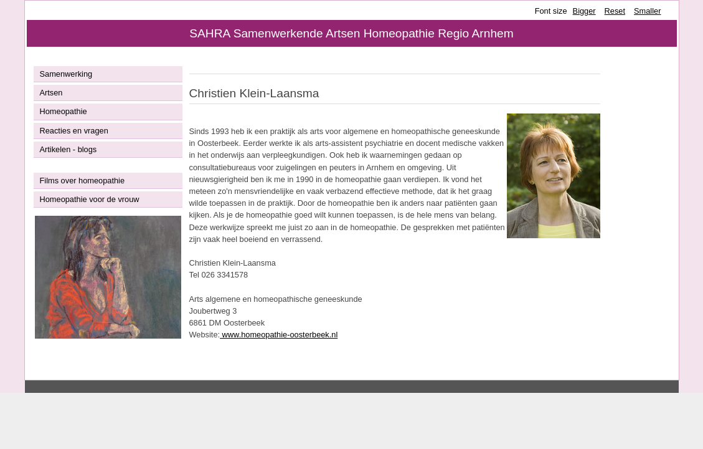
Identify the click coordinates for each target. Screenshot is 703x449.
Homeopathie (63, 111)
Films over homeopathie (82, 180)
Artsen (51, 92)
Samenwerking (66, 74)
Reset (615, 11)
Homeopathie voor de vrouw (89, 199)
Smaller (647, 11)
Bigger (584, 11)
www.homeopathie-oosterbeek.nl (278, 334)
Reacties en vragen (74, 130)
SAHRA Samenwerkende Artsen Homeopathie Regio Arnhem (351, 33)
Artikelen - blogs (68, 149)
